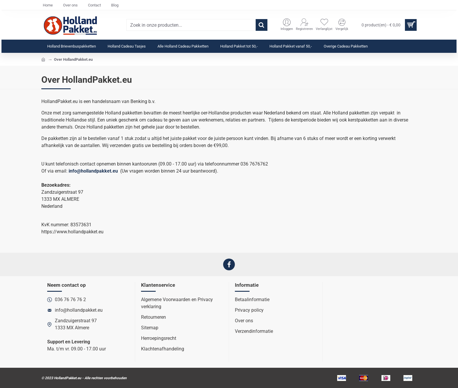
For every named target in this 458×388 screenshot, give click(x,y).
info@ (75, 171)
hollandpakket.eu (99, 171)
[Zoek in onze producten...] (261, 25)
